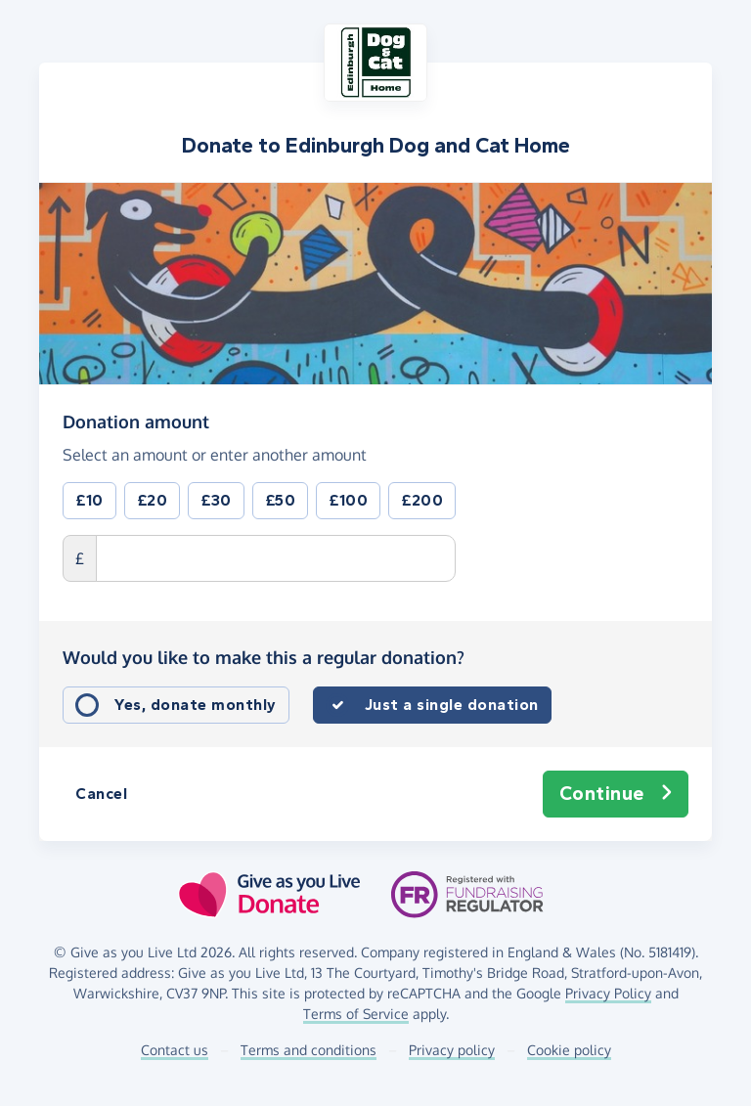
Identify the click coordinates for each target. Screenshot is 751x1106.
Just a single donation (452, 704)
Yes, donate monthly (195, 704)
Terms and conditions (308, 1049)
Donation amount (136, 420)
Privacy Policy (608, 993)
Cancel (101, 793)
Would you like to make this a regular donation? (263, 657)
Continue (616, 794)
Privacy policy (452, 1049)
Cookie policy (569, 1049)
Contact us (174, 1049)
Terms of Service (356, 1013)
